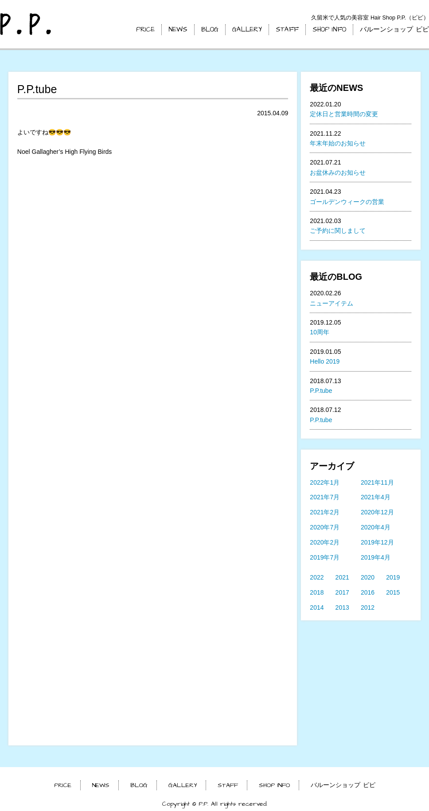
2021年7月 (324, 497)
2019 (393, 577)
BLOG (209, 29)
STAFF (287, 29)
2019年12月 (377, 542)
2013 (342, 607)
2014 (317, 607)
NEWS (177, 29)
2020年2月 (324, 542)
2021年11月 (377, 482)
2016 (367, 592)
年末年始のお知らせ (338, 143)
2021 (342, 577)
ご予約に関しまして (338, 230)
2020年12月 (377, 512)
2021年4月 (375, 497)
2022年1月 (324, 482)
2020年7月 (324, 527)
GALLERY (247, 29)
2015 (393, 592)
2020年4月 (375, 527)
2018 (317, 592)
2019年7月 (324, 557)
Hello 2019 (324, 361)
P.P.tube (321, 390)
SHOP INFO (329, 29)
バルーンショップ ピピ (394, 29)
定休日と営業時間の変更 (344, 114)
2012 (367, 607)
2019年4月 (375, 557)
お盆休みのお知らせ (338, 172)
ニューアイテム (331, 303)
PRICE (145, 29)
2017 (342, 592)
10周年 (319, 332)
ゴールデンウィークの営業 (347, 201)
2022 (317, 577)
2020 (367, 577)
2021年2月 (324, 512)
